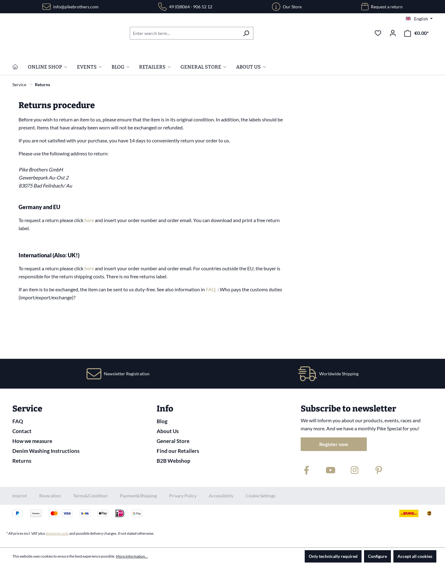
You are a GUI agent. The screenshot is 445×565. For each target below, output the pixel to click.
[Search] (246, 33)
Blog (162, 421)
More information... (132, 556)
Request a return (387, 6)
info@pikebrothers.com (76, 6)
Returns (21, 460)
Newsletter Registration (127, 373)
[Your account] (392, 33)
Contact (22, 431)
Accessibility (221, 495)
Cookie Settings (260, 495)
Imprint (19, 495)
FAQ (211, 329)
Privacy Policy (183, 495)
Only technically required (333, 556)
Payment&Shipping (138, 495)
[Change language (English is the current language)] (419, 19)
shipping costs (57, 533)
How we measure (32, 441)
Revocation (50, 495)
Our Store (292, 6)
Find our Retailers (178, 451)
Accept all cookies (414, 556)
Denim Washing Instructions (45, 451)
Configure (377, 556)
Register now (333, 444)
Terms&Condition (90, 495)
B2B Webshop (173, 460)
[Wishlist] (378, 33)
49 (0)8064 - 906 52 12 (190, 6)
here (89, 260)
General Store (173, 441)
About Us (168, 431)
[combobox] (184, 33)
